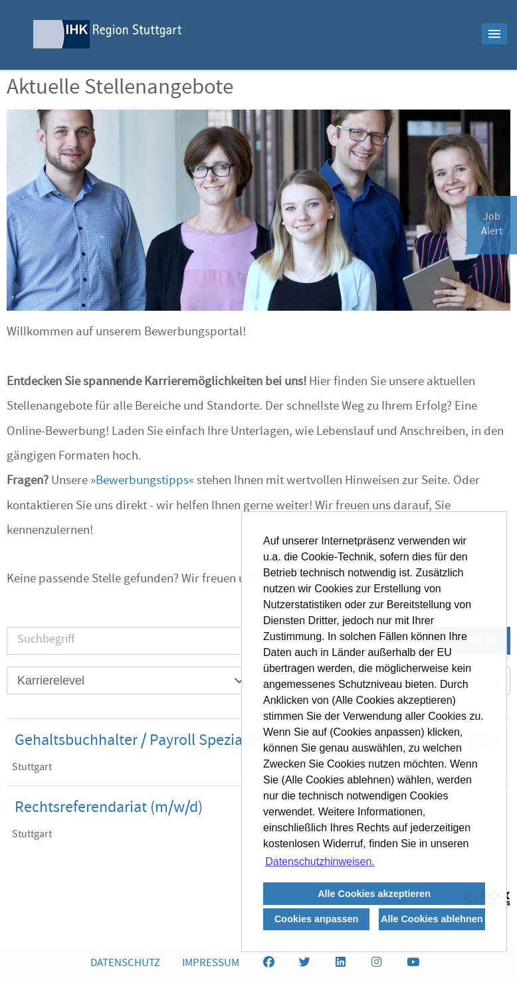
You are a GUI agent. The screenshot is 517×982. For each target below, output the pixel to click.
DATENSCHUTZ (125, 963)
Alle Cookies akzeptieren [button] (374, 893)
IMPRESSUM (210, 963)
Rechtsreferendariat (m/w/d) (109, 809)
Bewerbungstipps (142, 481)
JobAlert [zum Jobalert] (491, 225)
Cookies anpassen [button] (316, 919)
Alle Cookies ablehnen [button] (432, 919)
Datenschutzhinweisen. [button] (320, 861)
